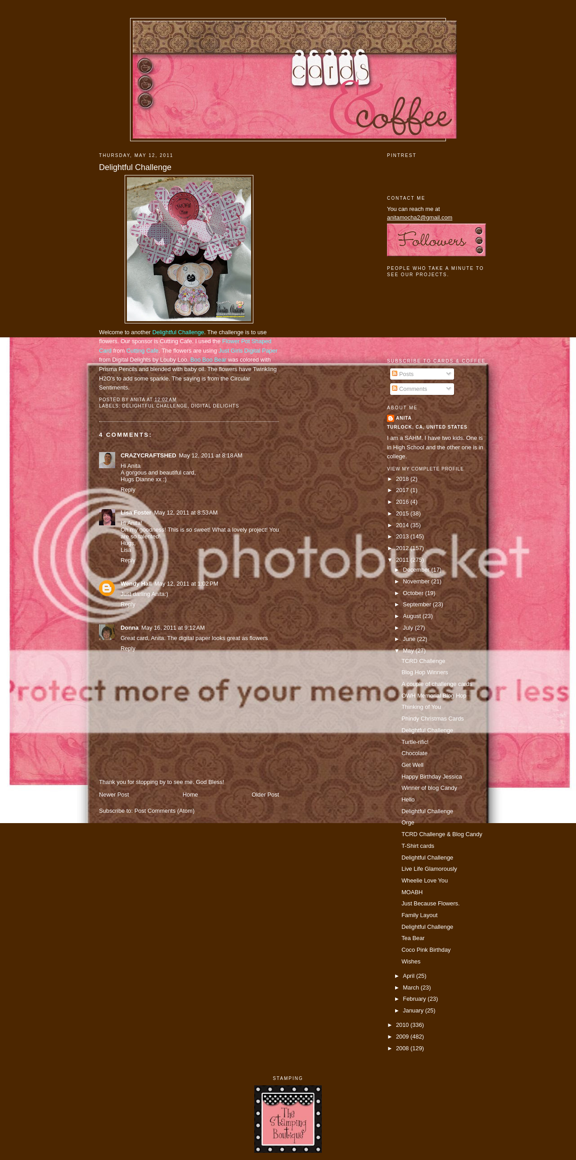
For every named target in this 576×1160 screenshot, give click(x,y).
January (414, 1010)
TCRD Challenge (423, 661)
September (417, 604)
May (409, 650)
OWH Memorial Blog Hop (433, 695)
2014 (403, 525)
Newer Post (114, 794)
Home (190, 794)
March (411, 987)
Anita (404, 418)
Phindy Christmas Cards (432, 718)
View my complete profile (425, 468)
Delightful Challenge (135, 167)
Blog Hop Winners (424, 672)
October (414, 593)
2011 (403, 559)
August (413, 616)
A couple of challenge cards (436, 684)
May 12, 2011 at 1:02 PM (186, 583)
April (409, 975)
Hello (407, 799)
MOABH (412, 892)
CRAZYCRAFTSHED (148, 455)
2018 (403, 478)
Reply (128, 489)
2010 (403, 1024)
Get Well (412, 764)
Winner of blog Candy (429, 787)
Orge (407, 822)
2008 (403, 1048)
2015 (403, 513)
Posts (403, 374)
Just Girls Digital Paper (248, 350)
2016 (403, 501)
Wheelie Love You (424, 880)
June (410, 639)
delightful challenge (155, 405)
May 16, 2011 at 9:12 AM (173, 627)
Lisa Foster (136, 512)
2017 (403, 490)
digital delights (215, 405)
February (415, 998)
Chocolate (414, 753)
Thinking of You (421, 706)
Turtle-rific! (414, 742)
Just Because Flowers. (430, 903)
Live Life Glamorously (429, 868)
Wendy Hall (136, 583)
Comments (409, 388)
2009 (403, 1036)
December (417, 569)
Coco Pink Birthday (425, 949)
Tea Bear (412, 938)
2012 (403, 548)
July (408, 627)
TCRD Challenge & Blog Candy (441, 834)
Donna (130, 627)
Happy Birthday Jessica (431, 776)
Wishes (410, 961)
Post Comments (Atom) (165, 810)
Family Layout (419, 915)
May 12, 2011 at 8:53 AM (186, 512)
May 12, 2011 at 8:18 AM (211, 455)
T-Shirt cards (417, 845)
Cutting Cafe (142, 350)
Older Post (265, 794)
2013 (403, 536)
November (417, 581)
